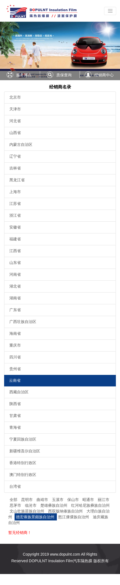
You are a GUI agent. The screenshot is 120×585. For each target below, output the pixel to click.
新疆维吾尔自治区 (24, 451)
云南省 (15, 380)
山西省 (15, 132)
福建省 (15, 239)
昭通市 (88, 499)
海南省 (15, 333)
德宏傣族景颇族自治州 (35, 517)
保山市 (73, 499)
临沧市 (31, 505)
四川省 (15, 357)
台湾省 (15, 486)
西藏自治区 (19, 392)
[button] (9, 51)
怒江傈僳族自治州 (74, 517)
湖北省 (15, 286)
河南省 (15, 274)
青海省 (15, 427)
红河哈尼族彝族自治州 (90, 505)
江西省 (15, 251)
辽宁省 (15, 156)
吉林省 (15, 168)
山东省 (15, 262)
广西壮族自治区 (22, 321)
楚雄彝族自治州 (54, 505)
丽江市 (103, 499)
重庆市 (15, 345)
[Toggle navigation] (110, 11)
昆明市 (27, 499)
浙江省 (15, 215)
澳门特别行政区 (22, 474)
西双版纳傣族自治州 (66, 511)
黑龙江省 (17, 180)
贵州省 (15, 369)
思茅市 (16, 505)
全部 (13, 499)
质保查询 (64, 75)
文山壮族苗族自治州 (27, 511)
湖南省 (15, 298)
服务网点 (24, 75)
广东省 (15, 310)
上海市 (15, 192)
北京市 (15, 97)
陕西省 (15, 404)
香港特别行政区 (22, 463)
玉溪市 (58, 499)
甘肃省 (15, 415)
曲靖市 (43, 499)
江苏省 (15, 203)
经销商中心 (104, 75)
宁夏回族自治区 (22, 439)
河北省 (15, 121)
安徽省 (15, 227)
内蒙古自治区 (20, 144)
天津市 (15, 109)
